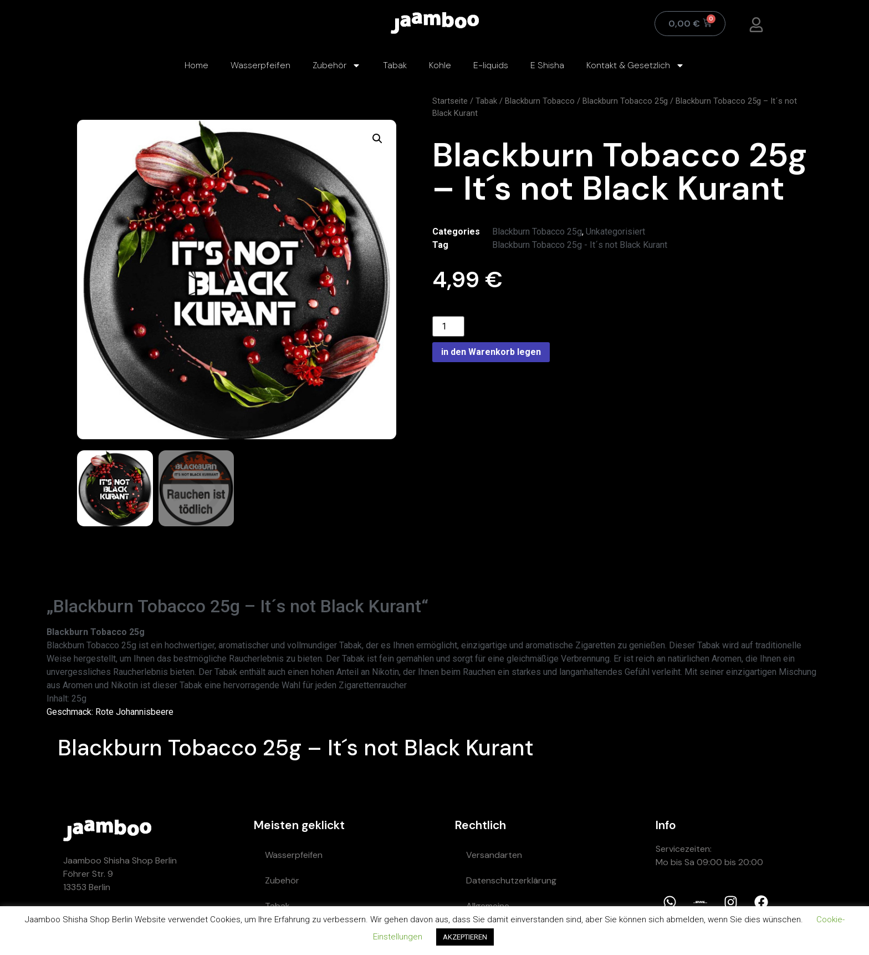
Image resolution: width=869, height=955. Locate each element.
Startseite (450, 101)
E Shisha (547, 65)
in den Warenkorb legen (491, 352)
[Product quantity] (448, 326)
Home (196, 65)
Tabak (395, 65)
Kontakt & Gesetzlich (635, 65)
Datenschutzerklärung (511, 880)
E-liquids (490, 65)
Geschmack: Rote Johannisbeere (110, 712)
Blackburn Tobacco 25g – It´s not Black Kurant (296, 747)
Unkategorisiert (615, 231)
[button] (377, 139)
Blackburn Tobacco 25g (625, 101)
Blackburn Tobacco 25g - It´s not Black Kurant (579, 245)
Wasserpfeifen (260, 65)
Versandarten (494, 855)
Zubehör (337, 65)
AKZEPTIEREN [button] (465, 937)
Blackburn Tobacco (540, 101)
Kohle (440, 65)
